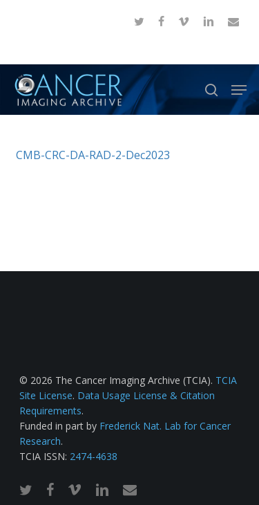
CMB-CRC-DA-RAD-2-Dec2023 (93, 155)
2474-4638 (93, 456)
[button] (239, 90)
